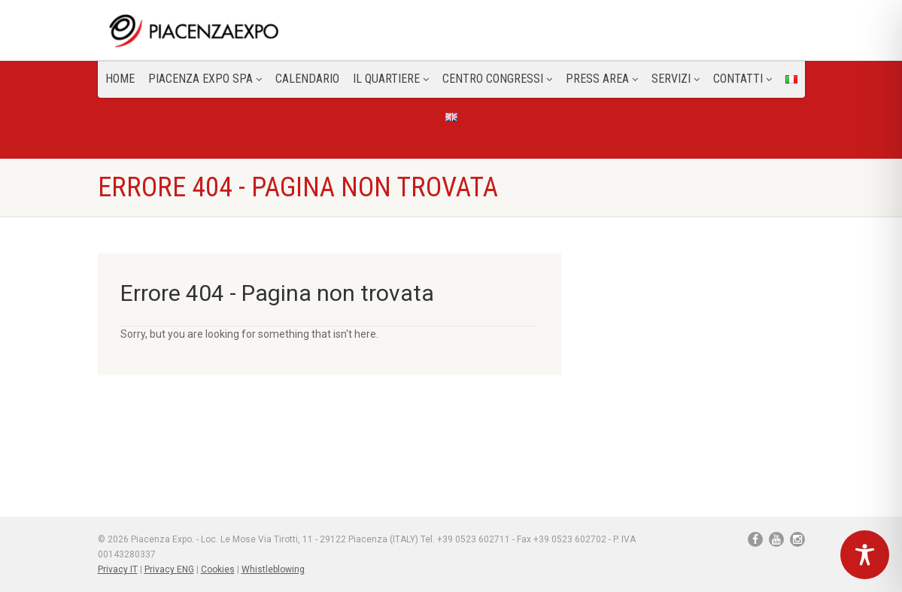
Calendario (307, 78)
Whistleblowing (273, 569)
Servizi (675, 78)
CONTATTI (742, 78)
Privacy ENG (169, 569)
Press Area (602, 78)
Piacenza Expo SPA (205, 78)
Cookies (218, 569)
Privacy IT (118, 569)
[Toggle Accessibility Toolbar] (865, 555)
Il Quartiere (391, 78)
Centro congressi (497, 78)
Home (120, 78)
